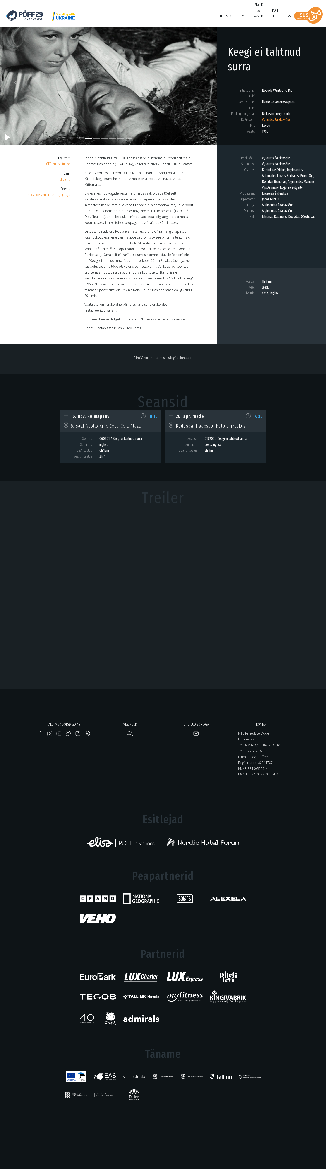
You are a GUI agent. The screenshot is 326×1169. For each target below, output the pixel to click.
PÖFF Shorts (96, 18)
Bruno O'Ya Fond (199, 18)
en (6, 16)
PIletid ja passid (258, 10)
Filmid (242, 16)
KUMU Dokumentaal (135, 18)
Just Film (76, 18)
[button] (16, 84)
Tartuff (158, 18)
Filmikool (176, 18)
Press (292, 16)
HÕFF (113, 18)
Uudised (225, 16)
